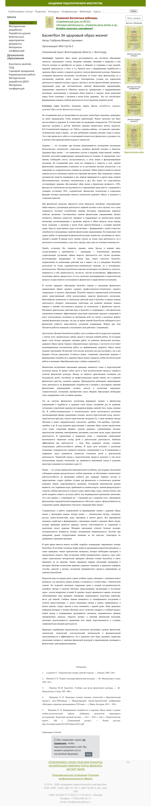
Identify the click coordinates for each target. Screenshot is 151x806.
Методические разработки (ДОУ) (19, 79)
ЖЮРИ (81, 769)
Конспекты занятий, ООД (20, 65)
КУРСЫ (85, 765)
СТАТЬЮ (72, 762)
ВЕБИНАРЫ (96, 765)
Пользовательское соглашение (69, 775)
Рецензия (40, 11)
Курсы (97, 11)
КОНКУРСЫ (96, 762)
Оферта (88, 778)
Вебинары (85, 11)
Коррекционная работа (22, 74)
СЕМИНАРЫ (74, 765)
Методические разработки (17, 28)
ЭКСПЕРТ (71, 769)
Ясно (88, 754)
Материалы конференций (16, 49)
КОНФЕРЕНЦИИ (58, 765)
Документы (15, 43)
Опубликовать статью (20, 11)
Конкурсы (53, 11)
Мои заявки (134, 18)
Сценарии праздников (21, 71)
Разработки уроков (20, 33)
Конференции (69, 11)
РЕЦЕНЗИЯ (83, 762)
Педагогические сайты (134, 152)
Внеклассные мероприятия (16, 38)
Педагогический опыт (21, 22)
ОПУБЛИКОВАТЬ (57, 762)
